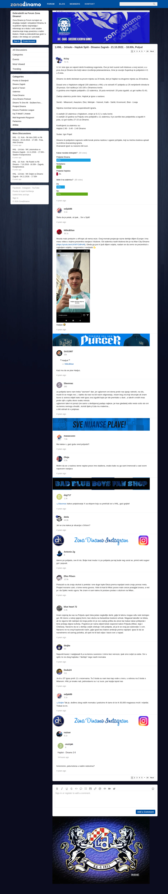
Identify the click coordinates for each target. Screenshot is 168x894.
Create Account (29, 41)
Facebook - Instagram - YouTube (26, 188)
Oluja (66, 457)
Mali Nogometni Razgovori (23, 118)
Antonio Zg (69, 552)
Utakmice (16, 92)
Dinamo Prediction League (23, 110)
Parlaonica (17, 121)
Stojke (67, 645)
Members (75, 4)
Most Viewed (19, 64)
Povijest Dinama (19, 106)
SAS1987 (68, 351)
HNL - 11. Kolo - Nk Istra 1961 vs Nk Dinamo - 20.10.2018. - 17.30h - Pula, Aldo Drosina (28, 140)
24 (147, 51)
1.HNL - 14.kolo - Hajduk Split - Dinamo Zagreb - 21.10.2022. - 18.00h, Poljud (99, 47)
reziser (67, 732)
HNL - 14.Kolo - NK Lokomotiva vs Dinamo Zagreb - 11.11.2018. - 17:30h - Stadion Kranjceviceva (29, 152)
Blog (62, 4)
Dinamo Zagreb (19, 84)
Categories (18, 54)
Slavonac (68, 383)
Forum (51, 4)
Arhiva (15, 125)
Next (152, 51)
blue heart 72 (70, 607)
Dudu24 (68, 670)
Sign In (16, 41)
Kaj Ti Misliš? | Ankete (22, 114)
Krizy (66, 58)
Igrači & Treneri (19, 88)
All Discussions (20, 50)
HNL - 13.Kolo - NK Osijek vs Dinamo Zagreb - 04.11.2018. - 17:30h (28, 175)
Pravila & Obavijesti (21, 81)
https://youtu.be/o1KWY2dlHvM (71, 244)
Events (16, 59)
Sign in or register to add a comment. (105, 799)
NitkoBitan (69, 230)
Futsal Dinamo (18, 95)
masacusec (69, 436)
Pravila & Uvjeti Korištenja (23, 191)
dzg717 (67, 495)
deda (66, 517)
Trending (17, 69)
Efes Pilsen (69, 576)
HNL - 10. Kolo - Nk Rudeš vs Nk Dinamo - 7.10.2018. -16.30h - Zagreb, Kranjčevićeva (28, 164)
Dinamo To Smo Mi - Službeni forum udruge (28, 103)
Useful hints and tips (21, 195)
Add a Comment (145, 812)
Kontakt (90, 4)
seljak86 (68, 209)
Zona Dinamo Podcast (22, 99)
